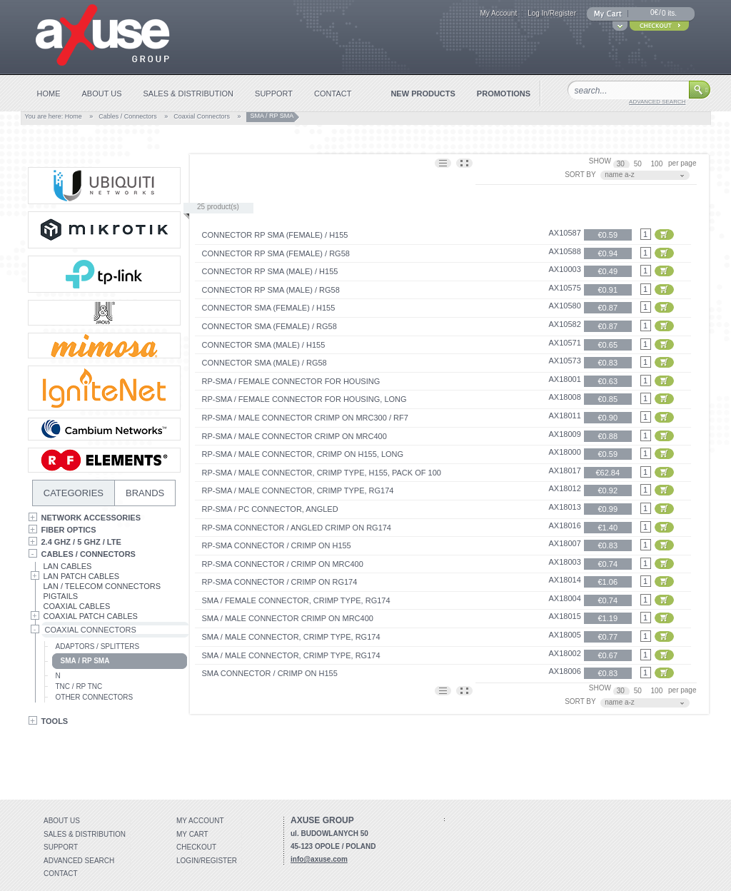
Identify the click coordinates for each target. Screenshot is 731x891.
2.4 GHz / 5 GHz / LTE (81, 542)
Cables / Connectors (128, 116)
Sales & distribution (85, 834)
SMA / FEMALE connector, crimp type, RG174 (296, 600)
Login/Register (206, 861)
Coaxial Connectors (201, 116)
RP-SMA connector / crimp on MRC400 (282, 564)
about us (102, 93)
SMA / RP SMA (85, 661)
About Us (62, 821)
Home (73, 116)
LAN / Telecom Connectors (102, 586)
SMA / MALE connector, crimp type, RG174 (291, 637)
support (274, 93)
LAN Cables (68, 566)
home (49, 93)
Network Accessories (91, 517)
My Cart (192, 834)
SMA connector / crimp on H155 (270, 673)
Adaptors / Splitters (98, 646)
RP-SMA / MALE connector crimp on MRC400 (294, 436)
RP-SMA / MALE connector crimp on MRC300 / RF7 (305, 417)
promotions (503, 93)
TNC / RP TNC (79, 686)
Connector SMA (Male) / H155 (264, 345)
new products (422, 93)
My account (200, 821)
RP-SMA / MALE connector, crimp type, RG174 (298, 490)
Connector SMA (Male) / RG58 (264, 362)
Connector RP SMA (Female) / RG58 (276, 253)
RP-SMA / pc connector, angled (270, 509)
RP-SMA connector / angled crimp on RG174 (296, 527)
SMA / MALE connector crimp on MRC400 (287, 618)
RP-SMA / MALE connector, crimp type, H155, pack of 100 (321, 472)
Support (61, 847)
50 (639, 164)
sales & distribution (188, 93)
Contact (61, 873)
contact (332, 93)
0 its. (669, 13)
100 (658, 164)
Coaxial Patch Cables (91, 616)
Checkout (196, 847)
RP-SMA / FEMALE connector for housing (291, 381)
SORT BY (580, 174)
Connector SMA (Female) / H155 (269, 307)
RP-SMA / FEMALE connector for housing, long (304, 399)
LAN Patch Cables (82, 576)
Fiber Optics (68, 529)
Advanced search (79, 861)
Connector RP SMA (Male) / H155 (270, 271)
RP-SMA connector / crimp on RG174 (280, 582)
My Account (498, 13)
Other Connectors (94, 697)
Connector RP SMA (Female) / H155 (275, 235)
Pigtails (61, 596)
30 (622, 164)
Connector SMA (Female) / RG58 (269, 326)
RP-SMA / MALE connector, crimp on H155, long (303, 454)
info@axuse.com (319, 859)
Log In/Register (552, 13)
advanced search (657, 102)
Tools (55, 721)
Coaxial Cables (77, 606)
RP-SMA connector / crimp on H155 (276, 545)
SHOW (600, 161)
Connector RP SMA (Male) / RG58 (271, 290)
